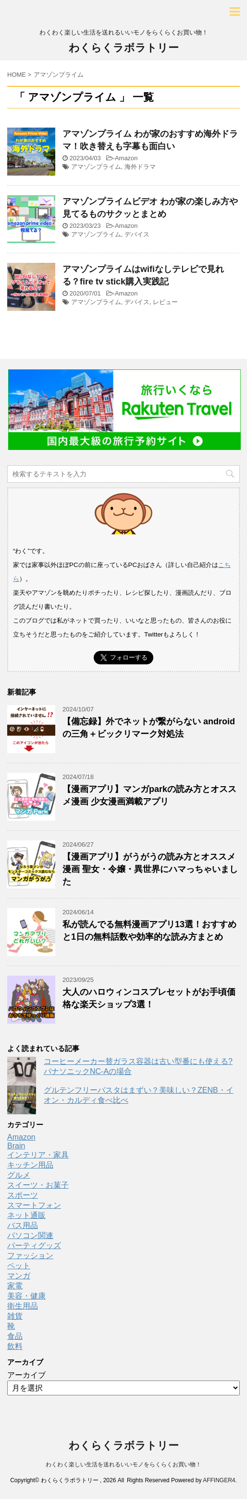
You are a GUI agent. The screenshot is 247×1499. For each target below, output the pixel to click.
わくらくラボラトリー (124, 48)
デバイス (136, 234)
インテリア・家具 (38, 1155)
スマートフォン (34, 1205)
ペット (18, 1266)
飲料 (15, 1346)
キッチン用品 (30, 1165)
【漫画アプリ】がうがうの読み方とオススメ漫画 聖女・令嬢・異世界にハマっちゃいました (150, 869)
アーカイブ (26, 1375)
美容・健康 (26, 1296)
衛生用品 (22, 1306)
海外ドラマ (140, 166)
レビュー (165, 302)
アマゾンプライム (96, 166)
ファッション (30, 1255)
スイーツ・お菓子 (38, 1185)
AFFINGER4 (219, 1480)
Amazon (126, 158)
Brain (16, 1146)
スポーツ (22, 1195)
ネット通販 (26, 1215)
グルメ (18, 1175)
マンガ (18, 1276)
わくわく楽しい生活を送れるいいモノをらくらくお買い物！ (123, 1464)
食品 (15, 1336)
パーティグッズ (34, 1245)
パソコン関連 (30, 1235)
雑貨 (15, 1316)
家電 (15, 1286)
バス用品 (22, 1225)
